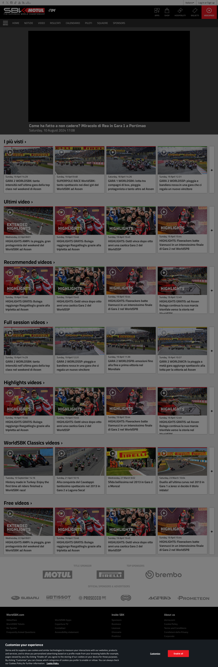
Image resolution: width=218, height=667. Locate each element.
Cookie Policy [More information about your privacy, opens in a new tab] (52, 663)
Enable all (178, 653)
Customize (155, 653)
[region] (109, 653)
